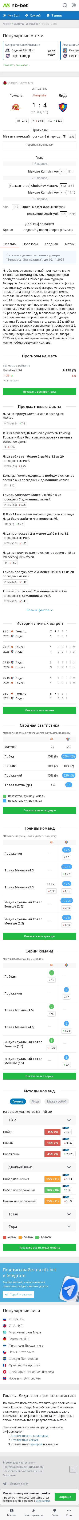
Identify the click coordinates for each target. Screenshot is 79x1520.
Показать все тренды (39, 936)
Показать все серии (39, 1076)
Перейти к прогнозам (39, 144)
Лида (63, 95)
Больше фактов (40, 610)
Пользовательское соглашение (23, 1471)
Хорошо (65, 1497)
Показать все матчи (39, 710)
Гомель (16, 95)
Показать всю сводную (39, 810)
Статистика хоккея (25, 1440)
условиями (43, 1501)
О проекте (9, 1475)
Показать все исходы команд (39, 1247)
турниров (35, 1444)
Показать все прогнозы (39, 391)
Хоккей (7, 23)
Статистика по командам (29, 1436)
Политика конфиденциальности (23, 1467)
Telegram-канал (15, 1483)
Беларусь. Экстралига (26, 23)
